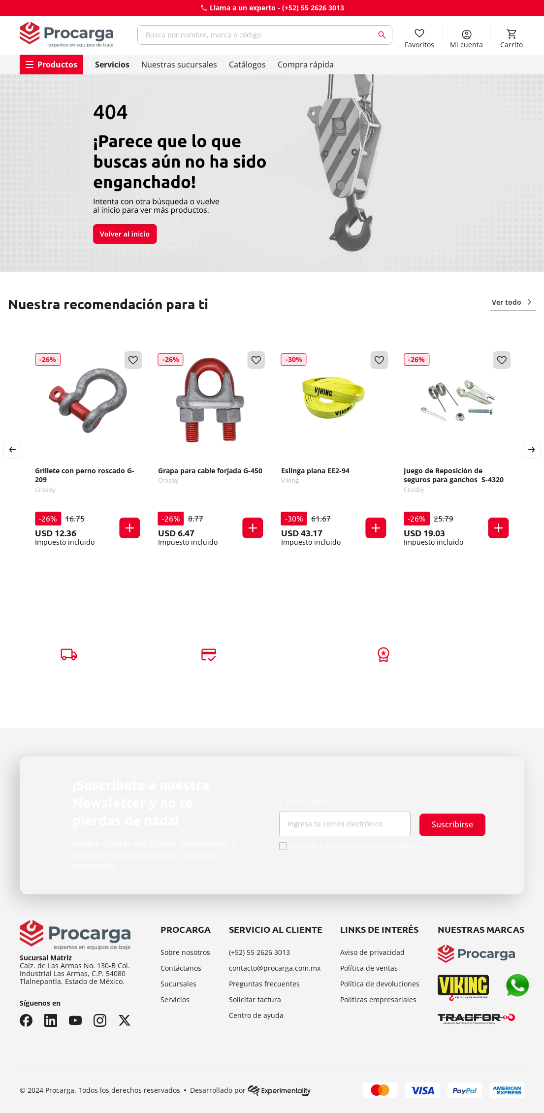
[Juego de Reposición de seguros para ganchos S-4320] (456, 449)
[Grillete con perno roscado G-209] (87, 449)
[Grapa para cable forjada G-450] (210, 449)
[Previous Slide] (12, 449)
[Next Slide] (532, 449)
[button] (130, 529)
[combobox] (264, 35)
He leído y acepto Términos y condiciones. (359, 846)
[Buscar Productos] (384, 35)
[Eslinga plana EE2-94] (333, 449)
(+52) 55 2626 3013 (313, 7)
